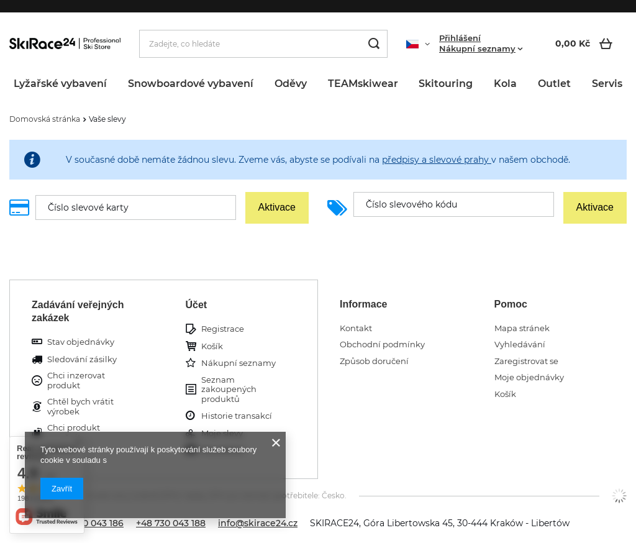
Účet (196, 304)
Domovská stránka (44, 119)
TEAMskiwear (363, 83)
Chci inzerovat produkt (76, 380)
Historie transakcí (236, 416)
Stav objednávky (80, 342)
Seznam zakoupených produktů (229, 389)
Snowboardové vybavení (190, 83)
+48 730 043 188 (171, 523)
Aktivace (277, 207)
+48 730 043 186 (89, 523)
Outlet (554, 83)
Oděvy (291, 83)
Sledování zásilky (82, 359)
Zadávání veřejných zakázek (78, 311)
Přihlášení (460, 38)
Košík (212, 346)
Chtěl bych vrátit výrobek (80, 406)
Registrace (222, 329)
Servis (607, 83)
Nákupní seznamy (477, 48)
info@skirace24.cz (258, 523)
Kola (505, 83)
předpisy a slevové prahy (436, 159)
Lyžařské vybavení (60, 83)
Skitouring (446, 83)
